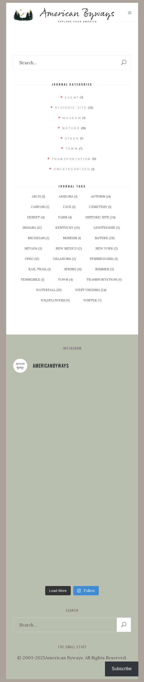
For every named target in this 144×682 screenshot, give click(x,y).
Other (72, 138)
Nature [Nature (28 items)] (105, 238)
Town (72, 148)
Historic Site (71, 107)
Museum (72, 118)
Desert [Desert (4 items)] (35, 217)
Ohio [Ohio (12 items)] (32, 259)
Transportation (71, 159)
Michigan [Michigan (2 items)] (38, 238)
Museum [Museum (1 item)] (72, 238)
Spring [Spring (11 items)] (72, 269)
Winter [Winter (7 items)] (92, 300)
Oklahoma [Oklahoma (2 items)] (64, 259)
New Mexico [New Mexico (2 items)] (69, 248)
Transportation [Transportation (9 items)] (104, 280)
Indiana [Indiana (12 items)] (32, 228)
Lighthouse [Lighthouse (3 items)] (106, 228)
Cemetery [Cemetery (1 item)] (100, 207)
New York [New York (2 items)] (106, 248)
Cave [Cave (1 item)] (69, 207)
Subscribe (122, 668)
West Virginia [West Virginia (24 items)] (90, 290)
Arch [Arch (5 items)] (38, 196)
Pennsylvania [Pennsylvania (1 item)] (104, 259)
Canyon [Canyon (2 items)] (40, 207)
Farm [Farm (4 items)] (65, 217)
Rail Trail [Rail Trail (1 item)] (39, 269)
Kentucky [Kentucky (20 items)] (67, 228)
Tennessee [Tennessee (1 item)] (32, 280)
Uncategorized (72, 169)
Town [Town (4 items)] (65, 280)
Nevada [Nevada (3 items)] (33, 248)
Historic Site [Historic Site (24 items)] (100, 217)
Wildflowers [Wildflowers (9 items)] (55, 300)
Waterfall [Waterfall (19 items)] (48, 290)
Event (72, 97)
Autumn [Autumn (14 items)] (101, 196)
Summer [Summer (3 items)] (104, 269)
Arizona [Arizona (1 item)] (68, 196)
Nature (71, 128)
